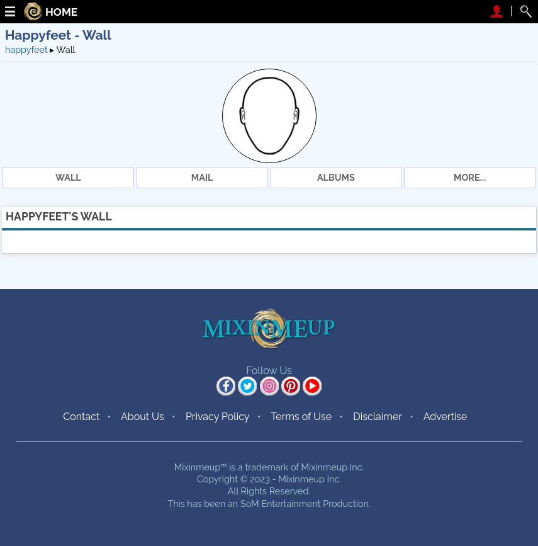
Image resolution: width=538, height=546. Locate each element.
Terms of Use (301, 417)
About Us (142, 417)
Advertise (445, 417)
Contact (81, 417)
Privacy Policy (218, 417)
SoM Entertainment (280, 503)
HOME (61, 12)
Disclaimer (377, 417)
